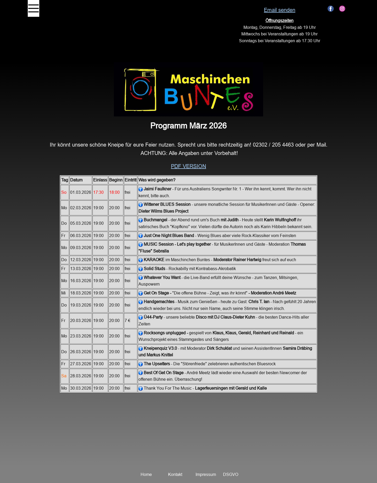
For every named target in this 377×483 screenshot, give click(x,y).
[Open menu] (33, 8)
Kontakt (175, 474)
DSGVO (230, 474)
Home (146, 474)
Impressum (206, 474)
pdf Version (188, 166)
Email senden (279, 10)
